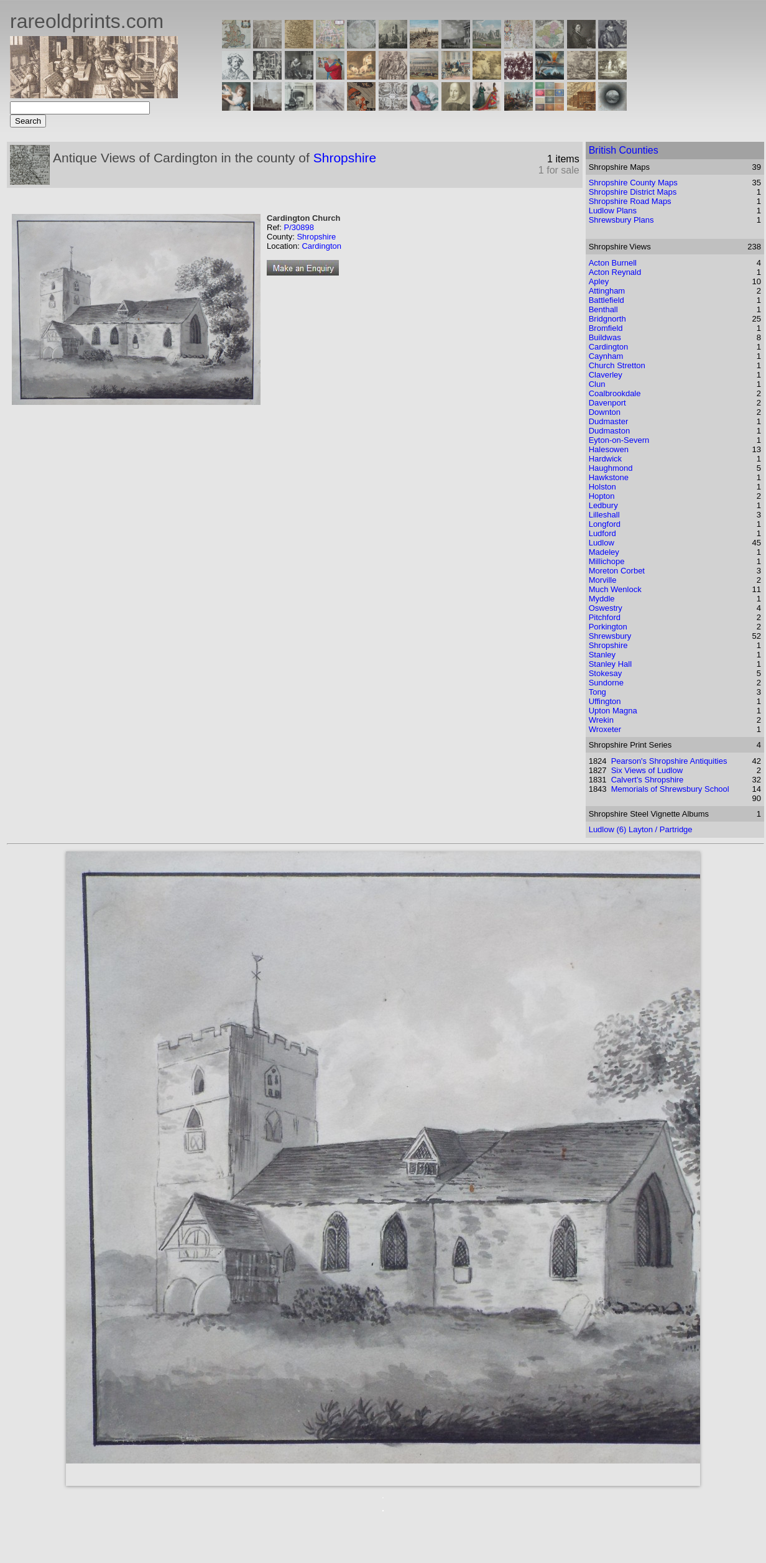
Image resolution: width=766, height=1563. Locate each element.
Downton (605, 412)
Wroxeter (605, 729)
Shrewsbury (610, 636)
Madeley (604, 552)
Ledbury (603, 505)
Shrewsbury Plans (621, 220)
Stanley (602, 654)
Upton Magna (613, 710)
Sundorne (606, 682)
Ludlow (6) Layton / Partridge (641, 829)
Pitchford (605, 617)
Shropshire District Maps (633, 192)
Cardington (321, 246)
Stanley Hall (610, 664)
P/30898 (298, 227)
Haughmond (611, 468)
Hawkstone (609, 477)
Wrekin (601, 720)
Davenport (607, 402)
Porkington (608, 626)
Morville (603, 580)
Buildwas (605, 337)
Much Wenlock (615, 589)
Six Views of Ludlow (647, 770)
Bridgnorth (607, 318)
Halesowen (609, 449)
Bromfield (606, 328)
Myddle (602, 598)
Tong (597, 692)
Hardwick (605, 458)
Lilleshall (604, 514)
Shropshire (345, 158)
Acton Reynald (615, 272)
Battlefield (606, 300)
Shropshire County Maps (633, 182)
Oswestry (605, 608)
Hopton (602, 496)
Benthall (603, 309)
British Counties (623, 150)
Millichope (607, 561)
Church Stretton (617, 365)
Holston (602, 486)
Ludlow (601, 542)
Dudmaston (609, 430)
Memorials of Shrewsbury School (670, 789)
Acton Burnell (613, 262)
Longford (605, 524)
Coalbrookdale (615, 393)
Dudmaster (609, 421)
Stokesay (605, 673)
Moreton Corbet (617, 570)
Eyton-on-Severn (619, 440)
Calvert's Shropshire (647, 779)
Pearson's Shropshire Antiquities (669, 761)
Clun (597, 384)
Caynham (606, 356)
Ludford (602, 533)
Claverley (605, 374)
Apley (599, 281)
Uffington (605, 701)
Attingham (607, 290)
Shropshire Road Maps (630, 201)
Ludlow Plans (613, 210)
